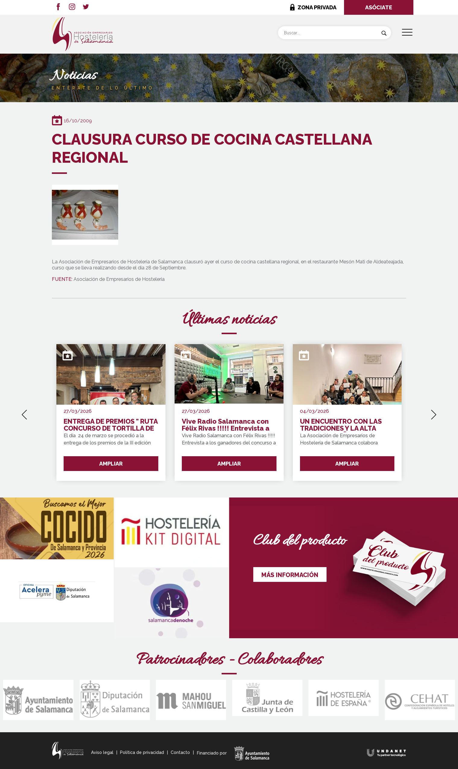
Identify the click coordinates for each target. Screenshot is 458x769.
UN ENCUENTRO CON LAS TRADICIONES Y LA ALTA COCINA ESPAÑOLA (341, 425)
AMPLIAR (111, 463)
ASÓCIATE (378, 7)
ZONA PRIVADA (317, 7)
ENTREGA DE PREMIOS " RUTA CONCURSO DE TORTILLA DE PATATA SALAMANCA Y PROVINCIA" (111, 425)
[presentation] (24, 412)
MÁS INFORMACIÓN (289, 575)
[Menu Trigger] (407, 32)
